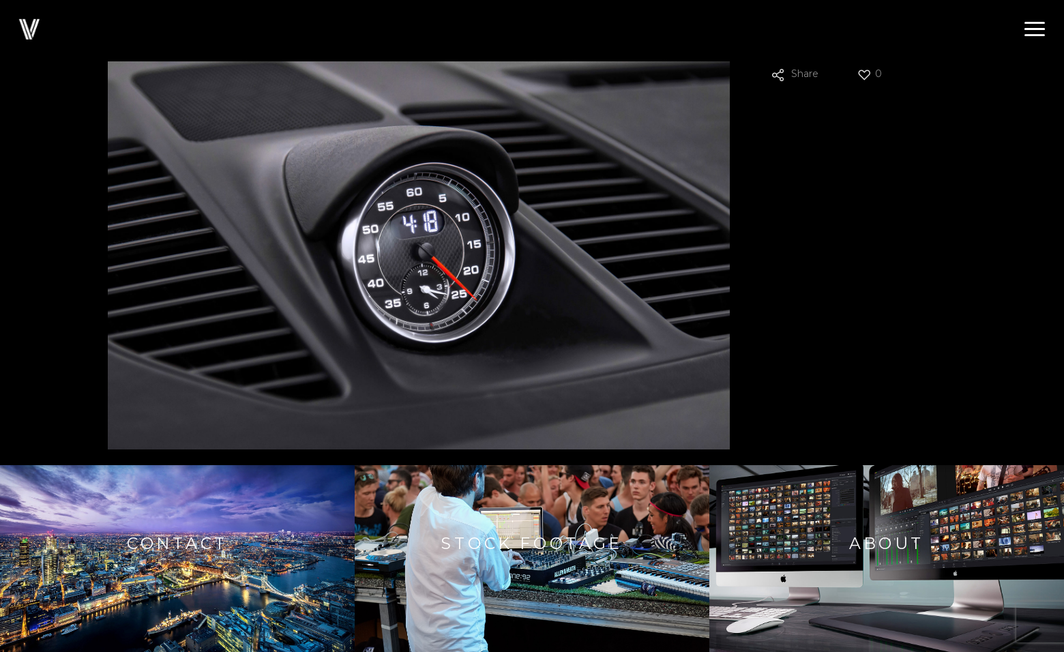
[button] (1034, 29)
